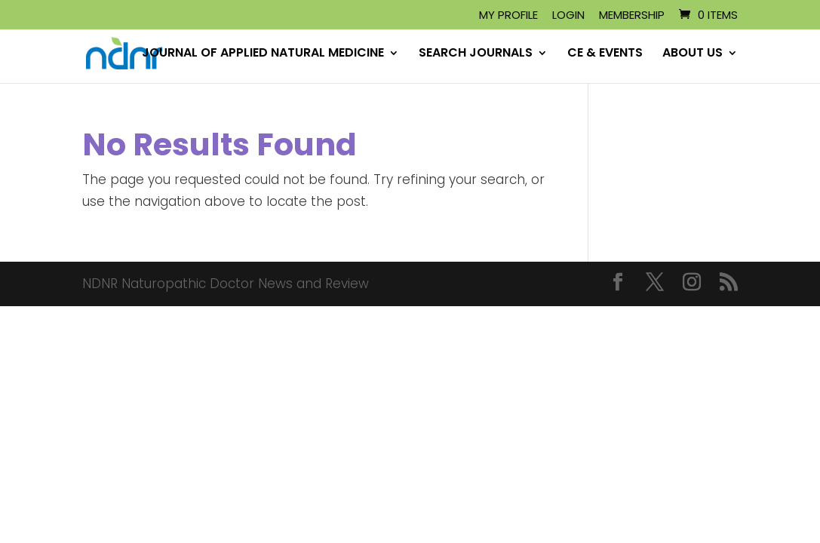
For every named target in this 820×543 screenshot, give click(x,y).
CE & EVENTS (605, 54)
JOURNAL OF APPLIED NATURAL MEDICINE (263, 54)
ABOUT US (692, 54)
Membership (632, 16)
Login (568, 16)
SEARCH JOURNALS (476, 54)
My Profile (508, 16)
